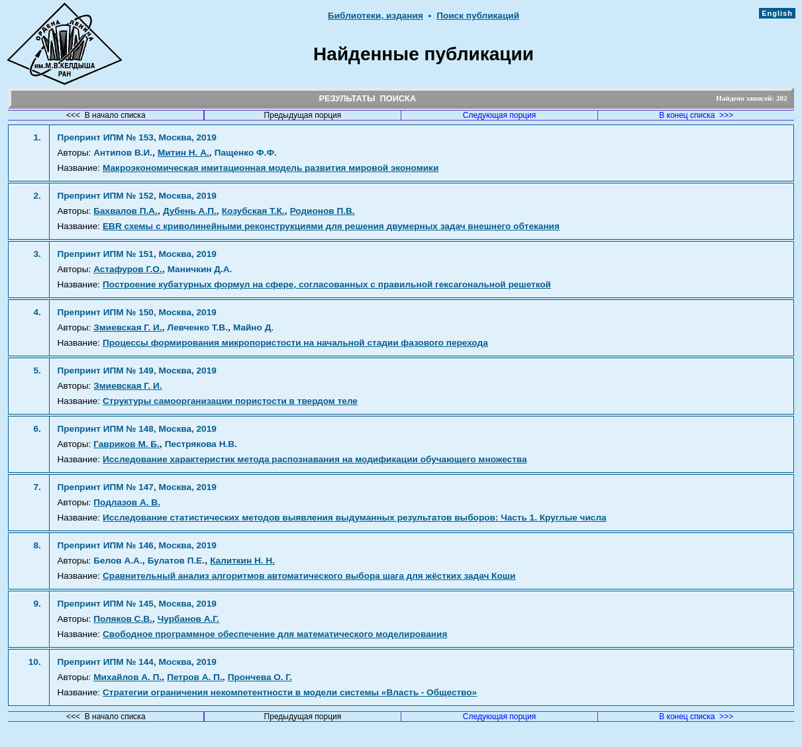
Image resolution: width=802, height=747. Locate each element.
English (777, 13)
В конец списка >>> (696, 115)
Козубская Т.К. (253, 211)
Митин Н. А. (183, 153)
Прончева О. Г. (260, 677)
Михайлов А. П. (127, 677)
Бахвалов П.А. (125, 211)
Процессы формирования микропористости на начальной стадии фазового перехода (295, 343)
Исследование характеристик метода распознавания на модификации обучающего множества (315, 459)
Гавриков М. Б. (126, 444)
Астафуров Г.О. (127, 269)
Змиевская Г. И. (127, 327)
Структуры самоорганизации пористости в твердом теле (230, 401)
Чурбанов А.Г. (188, 619)
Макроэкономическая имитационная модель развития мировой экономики (270, 168)
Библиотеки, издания (375, 16)
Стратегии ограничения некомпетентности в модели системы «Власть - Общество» (290, 692)
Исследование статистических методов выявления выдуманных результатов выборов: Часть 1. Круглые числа (355, 518)
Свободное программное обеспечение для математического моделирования (275, 634)
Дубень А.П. (190, 211)
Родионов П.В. (322, 211)
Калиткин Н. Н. (242, 561)
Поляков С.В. (122, 619)
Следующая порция (499, 115)
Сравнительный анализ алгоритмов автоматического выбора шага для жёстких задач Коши (309, 576)
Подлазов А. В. (126, 502)
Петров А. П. (194, 677)
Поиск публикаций (477, 16)
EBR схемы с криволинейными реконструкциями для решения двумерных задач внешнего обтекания (331, 226)
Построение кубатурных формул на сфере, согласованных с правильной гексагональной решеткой (327, 284)
